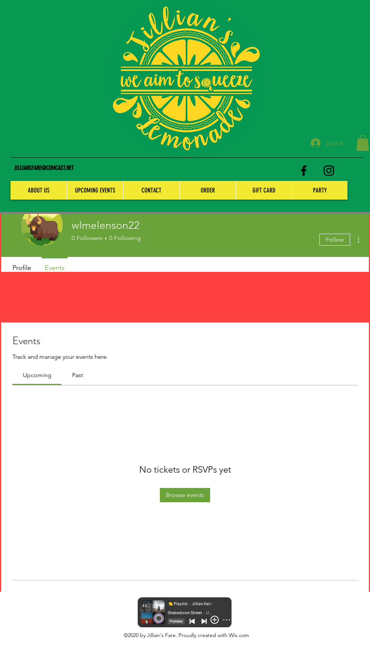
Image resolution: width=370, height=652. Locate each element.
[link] (37, 375)
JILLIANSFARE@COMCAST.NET (44, 168)
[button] (362, 143)
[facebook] (304, 171)
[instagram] (329, 171)
